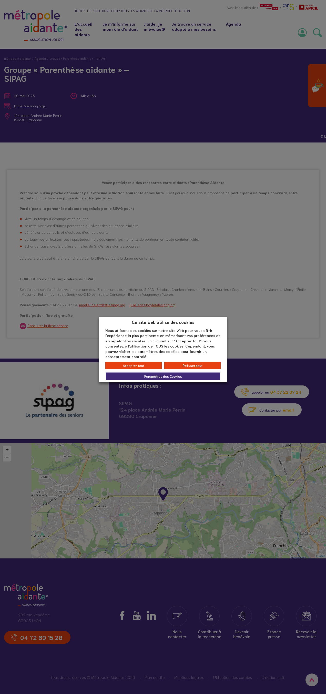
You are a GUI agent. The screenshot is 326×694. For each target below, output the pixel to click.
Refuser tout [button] (192, 365)
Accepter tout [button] (133, 365)
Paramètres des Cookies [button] (163, 376)
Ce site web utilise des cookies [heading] (163, 322)
